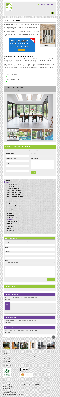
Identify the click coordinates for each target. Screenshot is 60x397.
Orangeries (8, 228)
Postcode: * (8, 256)
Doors (7, 182)
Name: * (7, 242)
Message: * (7, 264)
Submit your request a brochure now (31, 289)
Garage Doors (10, 207)
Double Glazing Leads (8, 394)
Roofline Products (10, 232)
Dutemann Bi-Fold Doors (13, 200)
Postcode (8, 169)
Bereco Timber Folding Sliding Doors (15, 190)
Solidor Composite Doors (13, 221)
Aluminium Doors (11, 186)
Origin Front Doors (11, 211)
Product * (33, 153)
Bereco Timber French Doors (14, 192)
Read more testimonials (8, 361)
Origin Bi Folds (10, 209)
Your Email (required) (11, 158)
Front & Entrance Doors (12, 206)
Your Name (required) (11, 153)
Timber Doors (10, 223)
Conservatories (9, 226)
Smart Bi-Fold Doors (12, 219)
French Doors (10, 204)
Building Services (10, 230)
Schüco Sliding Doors (12, 217)
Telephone (8, 163)
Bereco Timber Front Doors (13, 194)
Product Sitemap (6, 388)
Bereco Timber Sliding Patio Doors (15, 196)
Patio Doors (9, 213)
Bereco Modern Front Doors (13, 188)
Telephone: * (8, 251)
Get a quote (21, 49)
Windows (8, 180)
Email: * (7, 247)
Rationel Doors (10, 215)
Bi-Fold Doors (10, 198)
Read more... (8, 299)
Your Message (34, 158)
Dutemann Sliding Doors (12, 202)
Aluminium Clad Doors (12, 184)
